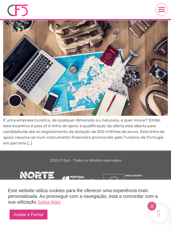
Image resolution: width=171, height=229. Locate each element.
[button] (161, 9)
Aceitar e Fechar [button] (28, 214)
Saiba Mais (49, 202)
